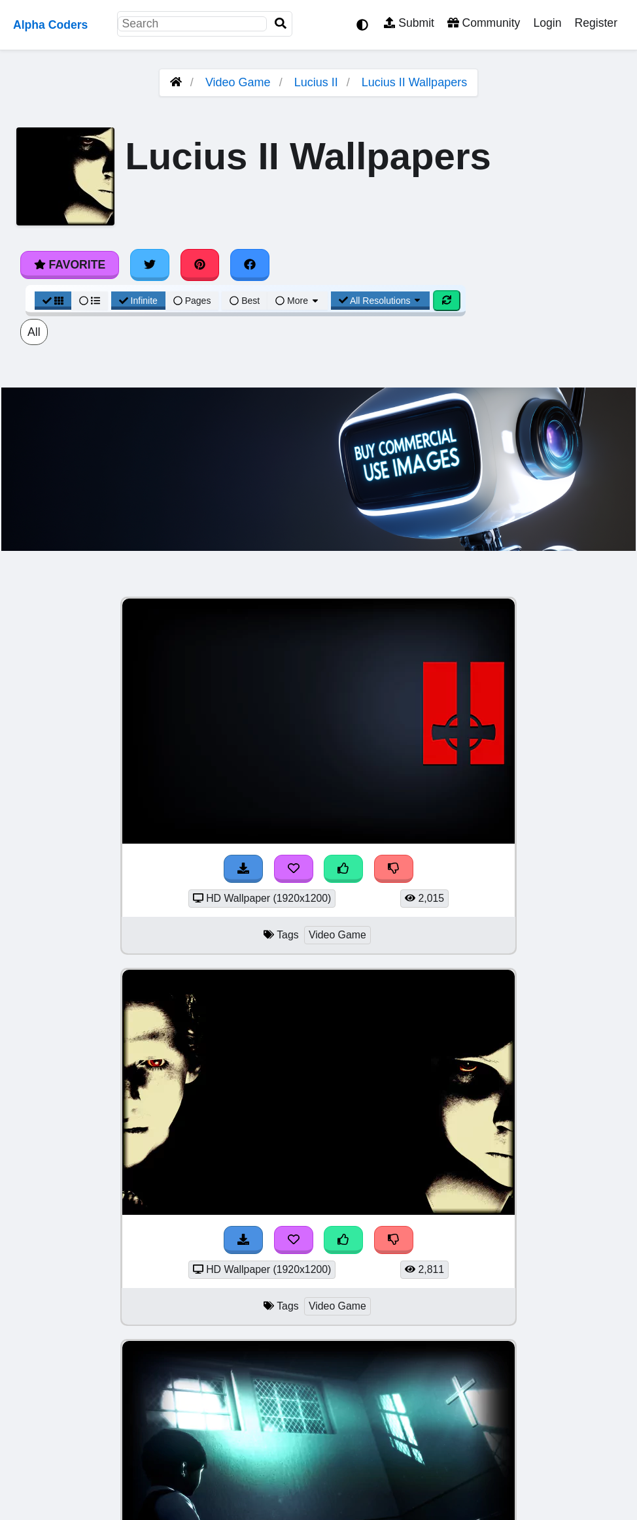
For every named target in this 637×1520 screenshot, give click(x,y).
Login (547, 22)
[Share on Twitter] (149, 264)
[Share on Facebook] (249, 264)
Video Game (238, 82)
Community (483, 22)
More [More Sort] (297, 300)
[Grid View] (53, 300)
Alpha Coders (50, 24)
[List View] (89, 300)
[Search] (280, 24)
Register (595, 22)
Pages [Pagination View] (192, 300)
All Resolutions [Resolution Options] (380, 300)
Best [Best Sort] (245, 300)
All (34, 332)
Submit (409, 22)
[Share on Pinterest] (200, 264)
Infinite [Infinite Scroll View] (138, 300)
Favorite (69, 264)
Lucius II (316, 82)
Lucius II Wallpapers (414, 82)
